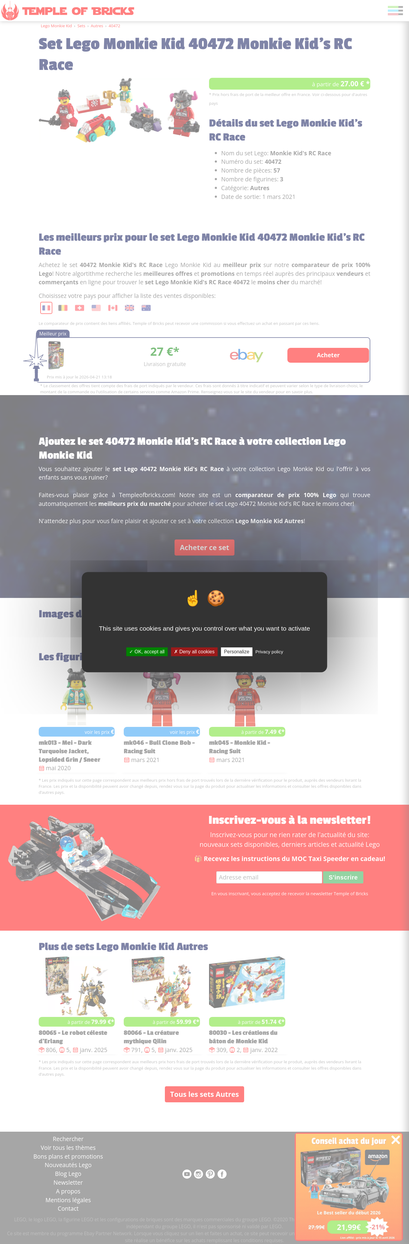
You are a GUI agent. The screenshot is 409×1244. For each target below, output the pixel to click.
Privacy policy (269, 651)
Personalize (236, 651)
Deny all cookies (194, 651)
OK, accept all (147, 651)
